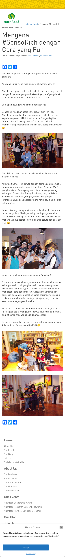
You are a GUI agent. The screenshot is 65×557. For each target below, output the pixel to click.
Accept (26, 547)
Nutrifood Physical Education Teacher (22, 510)
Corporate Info (33, 55)
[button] (61, 527)
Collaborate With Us (14, 462)
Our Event (9, 450)
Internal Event (32, 24)
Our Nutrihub (10, 486)
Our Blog (8, 454)
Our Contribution (12, 482)
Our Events (11, 497)
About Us (8, 446)
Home (8, 440)
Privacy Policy (31, 554)
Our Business (10, 474)
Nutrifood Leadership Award (18, 502)
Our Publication (12, 490)
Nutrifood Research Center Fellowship (23, 506)
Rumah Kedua (11, 478)
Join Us (7, 458)
